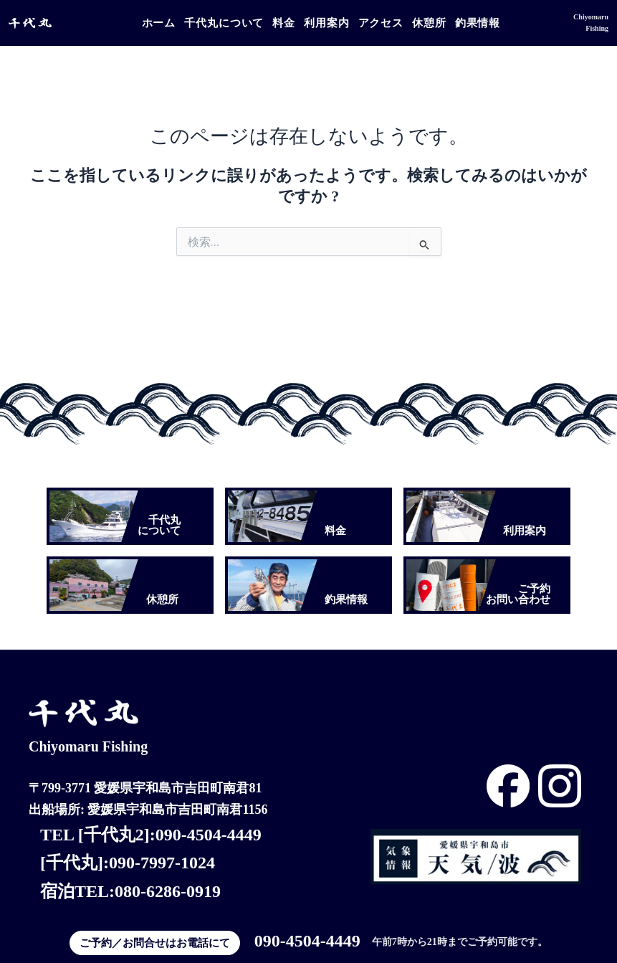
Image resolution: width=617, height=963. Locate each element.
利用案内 (327, 23)
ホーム (159, 23)
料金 (283, 23)
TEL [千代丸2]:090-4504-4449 (151, 834)
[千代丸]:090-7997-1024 (127, 862)
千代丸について (224, 23)
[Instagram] (508, 785)
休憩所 (429, 23)
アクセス (381, 23)
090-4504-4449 (307, 940)
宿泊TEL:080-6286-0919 (130, 891)
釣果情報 (478, 23)
